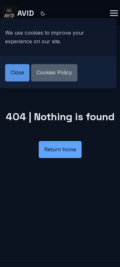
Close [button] (17, 72)
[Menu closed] (114, 13)
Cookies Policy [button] (54, 72)
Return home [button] (60, 149)
